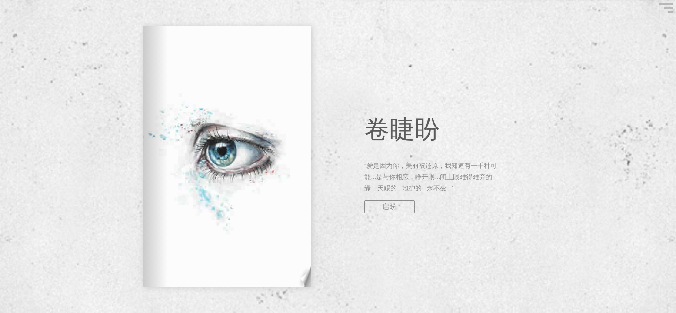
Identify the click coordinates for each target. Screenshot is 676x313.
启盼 (389, 206)
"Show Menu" (666, 8)
